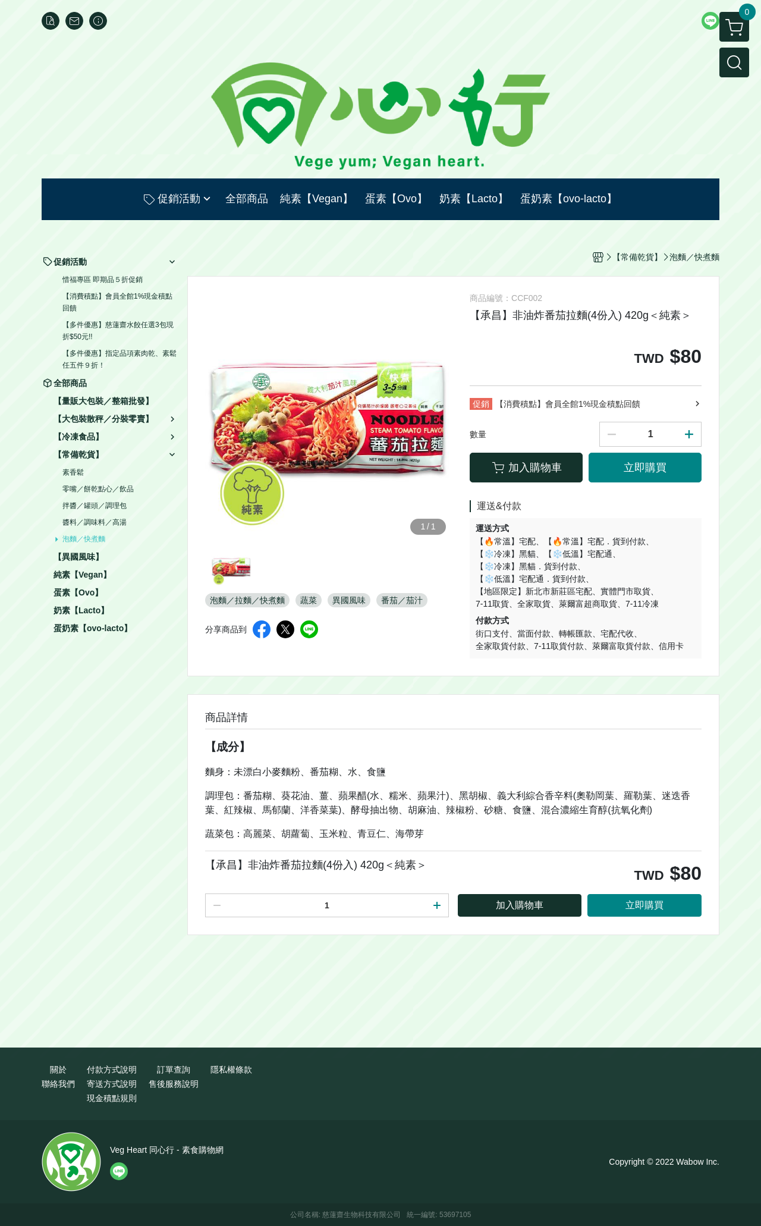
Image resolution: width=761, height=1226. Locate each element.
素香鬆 (73, 472)
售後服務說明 (174, 1084)
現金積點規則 (112, 1098)
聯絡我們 (58, 1084)
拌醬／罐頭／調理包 (94, 505)
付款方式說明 (112, 1069)
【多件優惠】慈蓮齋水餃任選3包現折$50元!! (118, 331)
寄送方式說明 (112, 1084)
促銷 (481, 404)
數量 (478, 434)
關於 (58, 1069)
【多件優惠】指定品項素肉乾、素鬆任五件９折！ (119, 359)
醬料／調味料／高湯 (94, 522)
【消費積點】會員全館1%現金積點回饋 (117, 302)
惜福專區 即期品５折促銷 (102, 279)
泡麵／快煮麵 (83, 539)
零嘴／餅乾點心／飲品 (98, 489)
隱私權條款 (231, 1069)
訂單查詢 (173, 1069)
